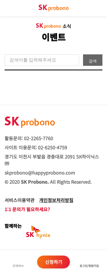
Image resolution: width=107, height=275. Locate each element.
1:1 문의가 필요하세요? (27, 209)
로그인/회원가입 (89, 266)
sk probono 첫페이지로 (54, 8)
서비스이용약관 (20, 200)
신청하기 (53, 261)
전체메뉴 (18, 265)
